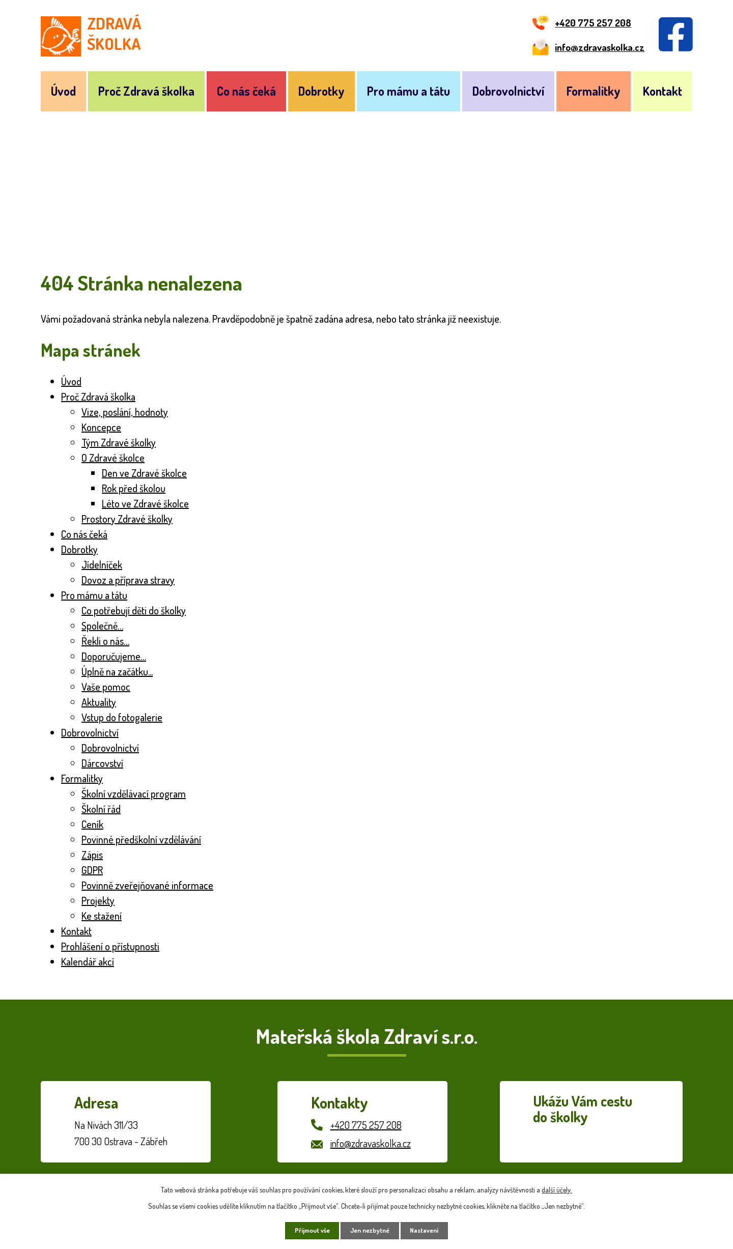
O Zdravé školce (113, 457)
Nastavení (431, 1229)
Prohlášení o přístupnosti (110, 946)
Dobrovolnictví (508, 91)
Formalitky (594, 91)
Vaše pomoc (105, 686)
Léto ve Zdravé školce (145, 503)
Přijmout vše (306, 1229)
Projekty (98, 900)
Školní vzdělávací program (133, 793)
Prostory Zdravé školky (127, 518)
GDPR (92, 869)
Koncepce (101, 427)
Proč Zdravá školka (146, 91)
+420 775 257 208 (366, 1124)
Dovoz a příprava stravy (128, 579)
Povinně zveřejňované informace (147, 885)
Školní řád (101, 808)
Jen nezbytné (370, 1229)
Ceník (92, 824)
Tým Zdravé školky (118, 442)
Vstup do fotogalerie (121, 717)
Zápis (92, 854)
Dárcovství (102, 763)
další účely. (557, 1187)
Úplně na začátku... (117, 671)
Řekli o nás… (105, 640)
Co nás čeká (246, 91)
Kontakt (662, 91)
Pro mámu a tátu (408, 91)
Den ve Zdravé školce (144, 472)
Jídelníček (101, 564)
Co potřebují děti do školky (133, 610)
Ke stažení (101, 915)
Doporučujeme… (113, 656)
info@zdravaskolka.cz (370, 1143)
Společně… (102, 625)
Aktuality (98, 701)
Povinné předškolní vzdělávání (141, 839)
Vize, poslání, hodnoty (124, 411)
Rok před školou (133, 488)
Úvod (63, 91)
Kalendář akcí (87, 961)
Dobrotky (321, 91)
